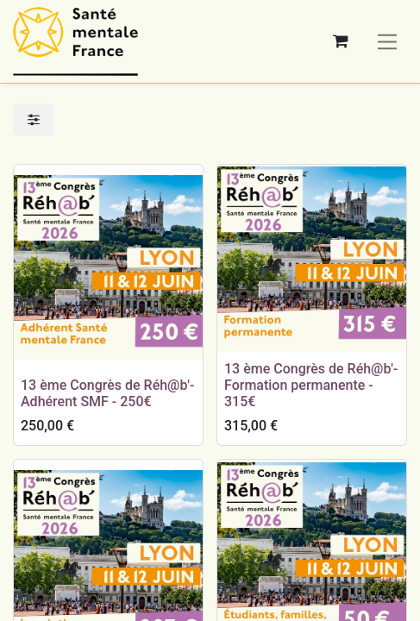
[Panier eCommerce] (340, 41)
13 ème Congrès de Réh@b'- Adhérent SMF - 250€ (107, 393)
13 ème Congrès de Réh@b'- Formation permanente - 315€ (311, 385)
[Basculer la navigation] (387, 41)
